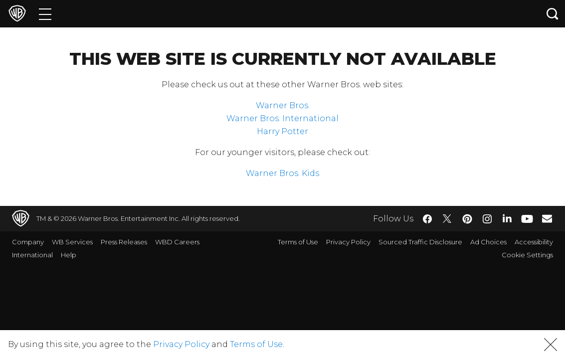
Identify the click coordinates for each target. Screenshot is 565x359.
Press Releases (124, 242)
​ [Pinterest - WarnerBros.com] (467, 218)
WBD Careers (177, 242)
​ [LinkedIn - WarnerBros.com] (507, 218)
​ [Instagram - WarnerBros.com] (487, 218)
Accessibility (534, 242)
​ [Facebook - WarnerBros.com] (427, 218)
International (32, 255)
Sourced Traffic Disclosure (420, 242)
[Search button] (552, 13)
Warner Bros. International (282, 118)
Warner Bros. (283, 105)
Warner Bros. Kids (282, 173)
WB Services (72, 242)
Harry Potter (282, 131)
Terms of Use (298, 242)
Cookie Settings (527, 255)
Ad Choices (488, 242)
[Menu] (45, 13)
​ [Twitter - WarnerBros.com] (447, 218)
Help (68, 255)
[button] (550, 344)
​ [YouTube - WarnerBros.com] (527, 218)
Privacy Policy (348, 242)
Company (28, 242)
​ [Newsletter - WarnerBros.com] (547, 218)
